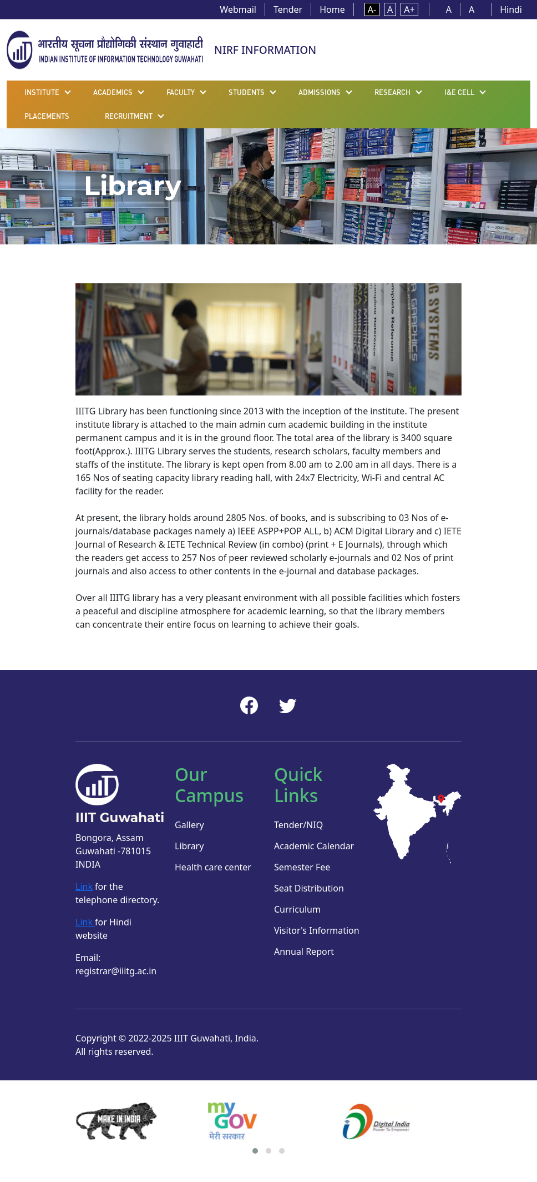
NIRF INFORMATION (265, 49)
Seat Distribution (309, 888)
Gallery (189, 825)
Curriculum (297, 909)
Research (392, 92)
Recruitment (129, 116)
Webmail (238, 9)
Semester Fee (302, 867)
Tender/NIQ (298, 825)
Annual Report (304, 951)
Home (332, 9)
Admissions (319, 92)
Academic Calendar (314, 846)
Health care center (213, 867)
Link (84, 886)
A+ (409, 9)
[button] (255, 1150)
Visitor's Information (316, 930)
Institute (41, 92)
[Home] (105, 49)
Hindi (511, 9)
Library (189, 846)
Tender (287, 9)
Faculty (180, 92)
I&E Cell (459, 92)
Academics (113, 92)
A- (372, 9)
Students (247, 92)
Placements (46, 116)
